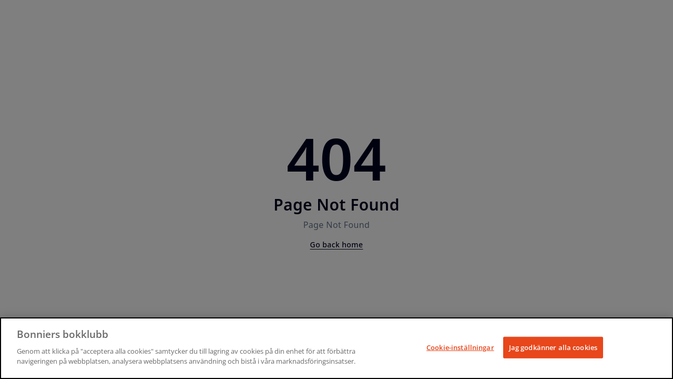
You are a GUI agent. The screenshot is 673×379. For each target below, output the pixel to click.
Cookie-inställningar (460, 347)
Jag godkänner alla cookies (553, 347)
